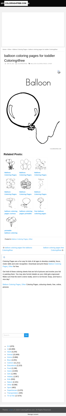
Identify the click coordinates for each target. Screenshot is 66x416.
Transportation (12, 393)
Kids (8, 379)
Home (4, 49)
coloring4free (22, 63)
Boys (9, 360)
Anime (9, 357)
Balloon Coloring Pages (20, 49)
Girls (9, 374)
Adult (9, 352)
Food (9, 368)
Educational (11, 365)
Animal (9, 354)
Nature (9, 382)
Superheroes (12, 390)
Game (9, 371)
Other (9, 49)
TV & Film (11, 396)
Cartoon (10, 363)
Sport (9, 387)
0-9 (8, 346)
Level (11, 410)
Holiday (10, 376)
